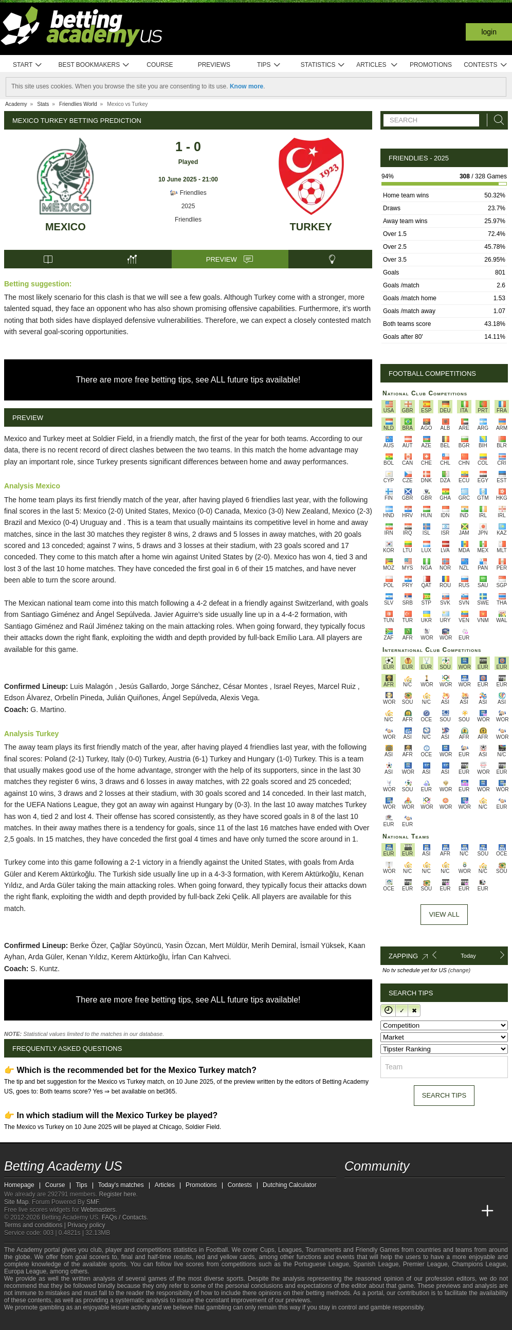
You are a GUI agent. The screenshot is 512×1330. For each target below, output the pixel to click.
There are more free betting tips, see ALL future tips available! (188, 379)
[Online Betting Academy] (410, 1211)
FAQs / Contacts (124, 1217)
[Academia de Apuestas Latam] (449, 1211)
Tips (269, 65)
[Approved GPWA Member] (71, 1321)
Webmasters (98, 1209)
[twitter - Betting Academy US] (353, 1189)
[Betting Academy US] (353, 1211)
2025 (188, 206)
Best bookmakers (94, 65)
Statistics (323, 65)
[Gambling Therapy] (104, 1321)
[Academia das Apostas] (372, 1211)
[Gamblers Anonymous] (118, 1321)
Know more (246, 86)
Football (217, 1249)
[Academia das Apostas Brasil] (391, 1211)
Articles (377, 65)
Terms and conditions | (35, 1225)
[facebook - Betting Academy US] (391, 1189)
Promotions (431, 64)
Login (489, 32)
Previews (214, 64)
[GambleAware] (30, 1321)
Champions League (479, 1264)
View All (444, 914)
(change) (459, 970)
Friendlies (188, 192)
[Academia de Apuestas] (429, 1211)
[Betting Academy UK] (468, 1211)
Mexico (65, 226)
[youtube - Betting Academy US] (372, 1189)
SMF (92, 1202)
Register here (117, 1194)
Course (160, 64)
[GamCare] (91, 1321)
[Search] (496, 120)
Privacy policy (86, 1225)
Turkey (311, 226)
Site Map (16, 1202)
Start (28, 65)
